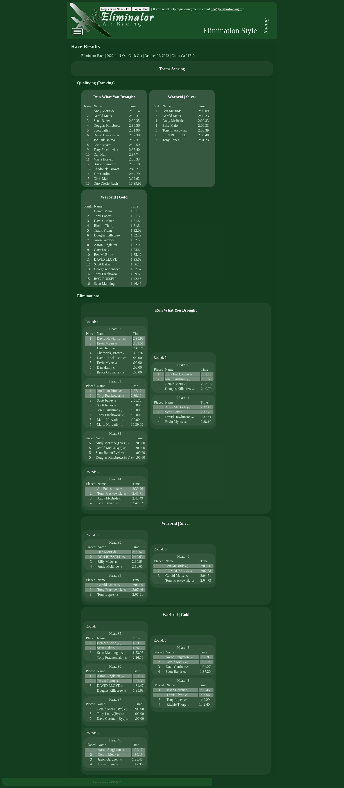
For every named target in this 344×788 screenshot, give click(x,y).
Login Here (141, 9)
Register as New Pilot (115, 9)
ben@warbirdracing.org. (228, 9)
